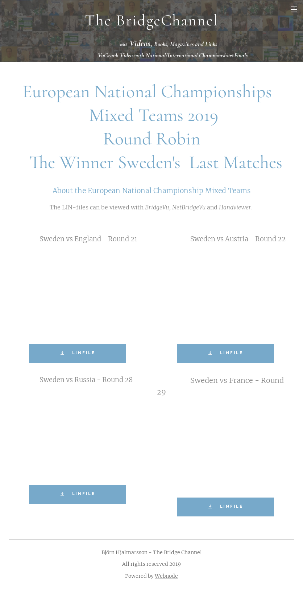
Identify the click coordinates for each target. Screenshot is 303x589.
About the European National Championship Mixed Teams (152, 190)
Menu (294, 9)
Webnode (166, 576)
